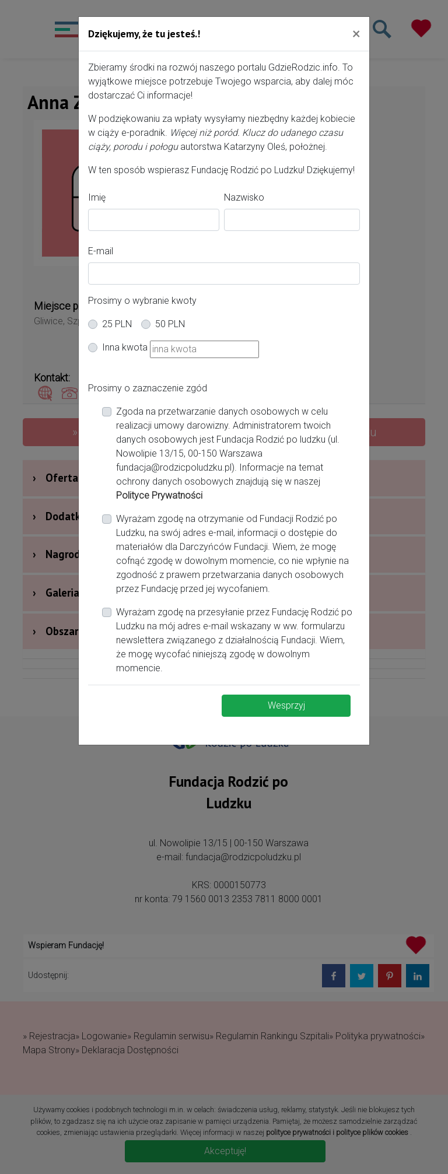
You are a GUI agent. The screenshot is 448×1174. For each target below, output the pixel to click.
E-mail (100, 251)
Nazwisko (244, 197)
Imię (97, 197)
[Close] (356, 33)
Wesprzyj (286, 705)
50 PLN (170, 324)
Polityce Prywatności (159, 495)
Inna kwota (125, 347)
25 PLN (117, 324)
